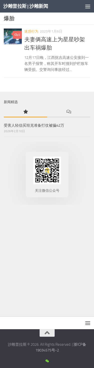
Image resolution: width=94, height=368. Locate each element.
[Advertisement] (47, 259)
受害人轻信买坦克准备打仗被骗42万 (34, 125)
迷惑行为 (31, 31)
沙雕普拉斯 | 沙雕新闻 (25, 6)
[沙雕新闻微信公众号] (47, 361)
